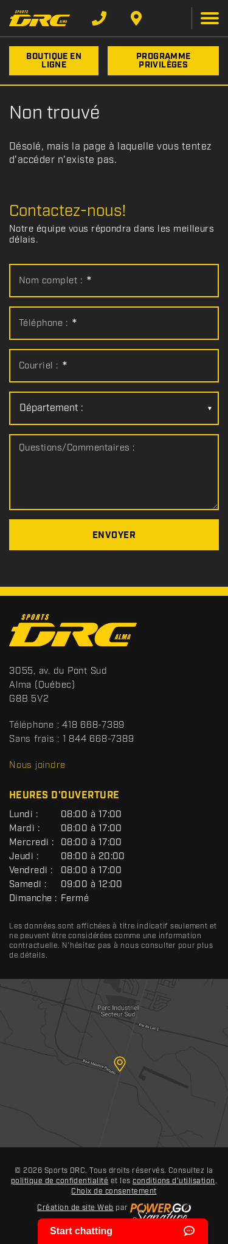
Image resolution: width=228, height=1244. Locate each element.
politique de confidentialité (59, 1181)
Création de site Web (75, 1207)
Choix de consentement (113, 1191)
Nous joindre (37, 765)
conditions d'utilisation (174, 1181)
